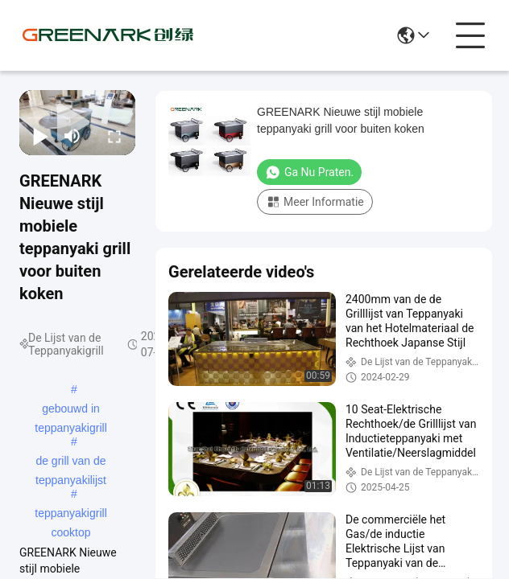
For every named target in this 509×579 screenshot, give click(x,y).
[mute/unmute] (72, 136)
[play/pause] (40, 136)
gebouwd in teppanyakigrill (71, 410)
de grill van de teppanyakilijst (70, 462)
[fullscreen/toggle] (114, 136)
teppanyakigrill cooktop (71, 515)
